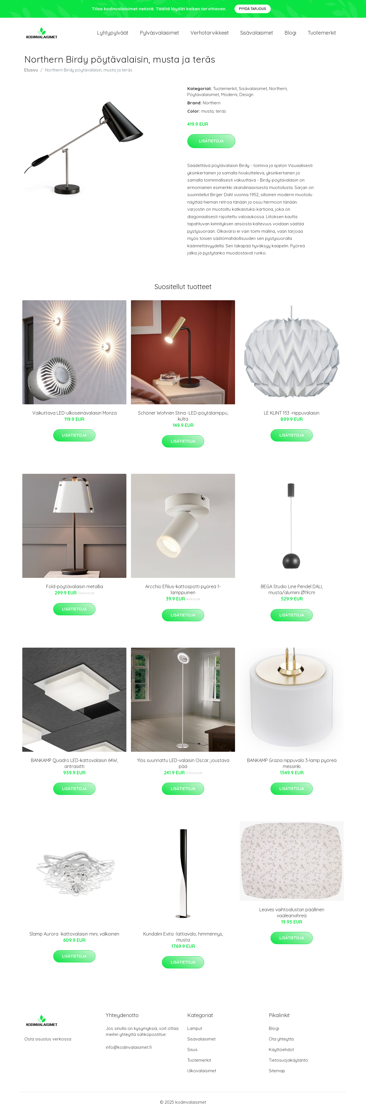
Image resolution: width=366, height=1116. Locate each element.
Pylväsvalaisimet (159, 34)
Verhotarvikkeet (209, 34)
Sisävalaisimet (256, 34)
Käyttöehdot (281, 1053)
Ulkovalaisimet (201, 1074)
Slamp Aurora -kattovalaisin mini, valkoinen (74, 938)
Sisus (192, 1053)
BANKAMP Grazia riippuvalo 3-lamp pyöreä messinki (292, 767)
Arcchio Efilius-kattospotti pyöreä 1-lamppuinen (183, 593)
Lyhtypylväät (112, 34)
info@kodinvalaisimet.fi (129, 1051)
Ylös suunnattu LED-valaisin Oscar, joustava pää (183, 767)
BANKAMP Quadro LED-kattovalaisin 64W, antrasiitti (74, 767)
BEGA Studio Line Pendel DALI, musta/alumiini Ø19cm (292, 593)
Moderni (229, 98)
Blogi (290, 34)
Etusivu (31, 74)
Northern (278, 92)
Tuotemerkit (322, 34)
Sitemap (277, 1074)
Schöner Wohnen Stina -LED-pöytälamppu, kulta (183, 420)
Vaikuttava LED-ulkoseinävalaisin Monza (74, 417)
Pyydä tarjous (252, 9)
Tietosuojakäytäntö (288, 1064)
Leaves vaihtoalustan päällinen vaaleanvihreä (291, 916)
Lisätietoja (211, 145)
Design (246, 98)
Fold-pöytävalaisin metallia (74, 590)
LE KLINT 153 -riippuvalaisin (291, 417)
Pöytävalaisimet (203, 98)
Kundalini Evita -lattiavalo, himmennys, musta (183, 941)
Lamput (194, 1032)
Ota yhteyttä (281, 1043)
